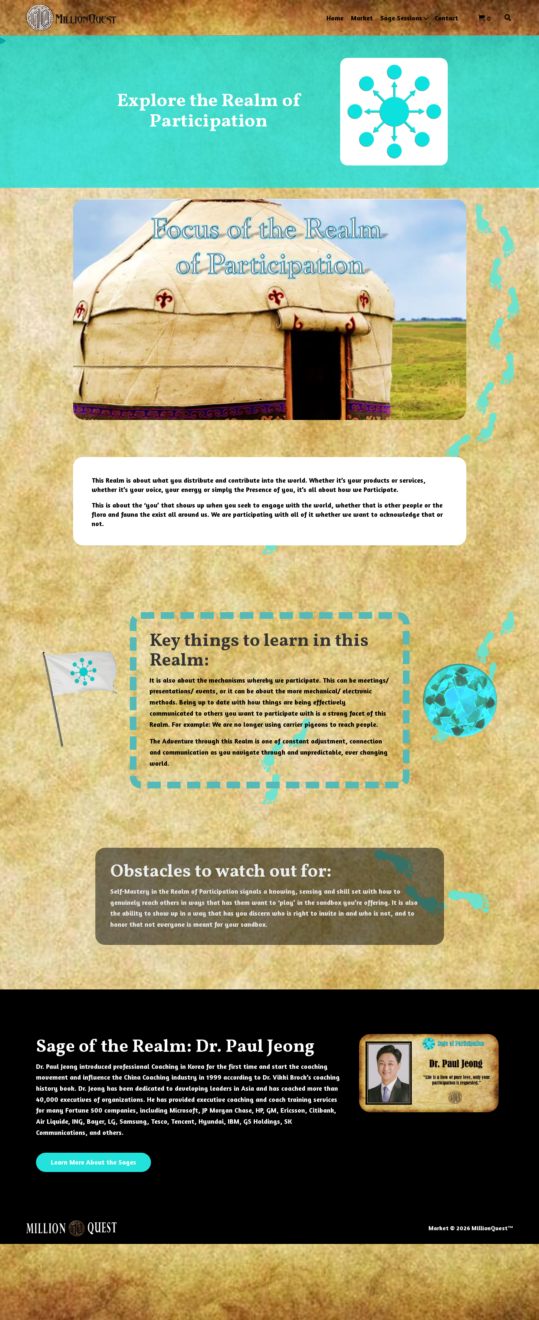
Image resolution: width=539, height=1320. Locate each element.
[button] (425, 18)
